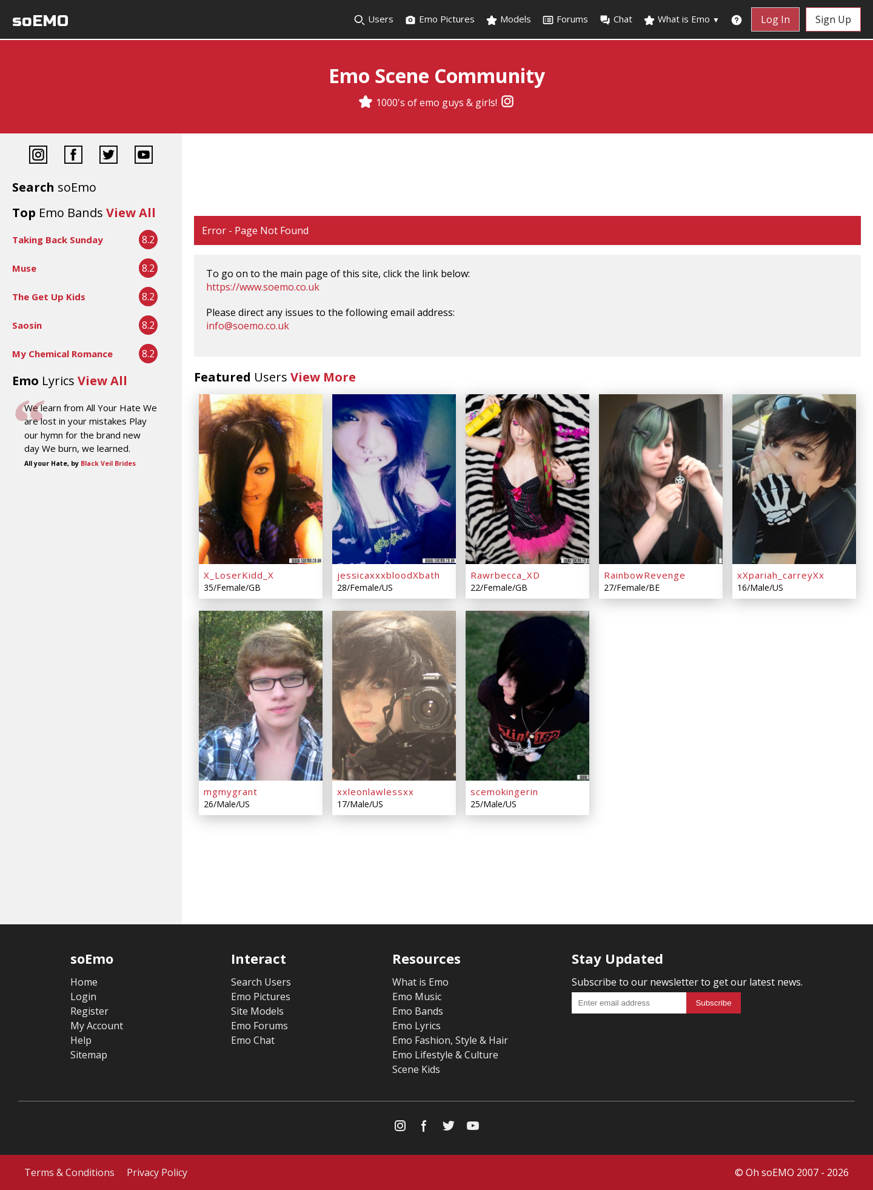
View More (323, 377)
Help (81, 1040)
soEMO (40, 21)
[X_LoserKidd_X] (261, 479)
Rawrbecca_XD (505, 575)
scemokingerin (504, 791)
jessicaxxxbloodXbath (388, 575)
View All (131, 212)
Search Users (261, 982)
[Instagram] (507, 102)
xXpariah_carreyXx (780, 575)
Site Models (257, 1011)
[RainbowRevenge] (661, 479)
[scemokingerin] (527, 696)
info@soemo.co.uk (247, 325)
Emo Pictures (439, 19)
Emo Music (416, 996)
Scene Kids (416, 1069)
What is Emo (681, 19)
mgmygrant (231, 791)
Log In (775, 19)
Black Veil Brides (108, 463)
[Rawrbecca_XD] (527, 479)
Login (83, 996)
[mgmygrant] (261, 696)
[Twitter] (108, 156)
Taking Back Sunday (57, 240)
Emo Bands (417, 1011)
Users (373, 19)
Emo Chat (253, 1040)
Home (84, 982)
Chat (615, 19)
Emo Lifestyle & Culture (445, 1054)
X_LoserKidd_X (239, 575)
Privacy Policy (157, 1172)
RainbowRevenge (645, 575)
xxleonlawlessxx (375, 791)
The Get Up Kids (48, 297)
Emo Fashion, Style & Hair (450, 1040)
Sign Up (833, 19)
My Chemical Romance (62, 354)
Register (89, 1011)
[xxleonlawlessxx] (394, 696)
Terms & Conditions (69, 1172)
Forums (565, 19)
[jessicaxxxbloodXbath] (394, 479)
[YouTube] (144, 156)
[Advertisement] (527, 176)
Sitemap (88, 1054)
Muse (24, 268)
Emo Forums (259, 1025)
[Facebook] (73, 156)
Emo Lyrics (416, 1025)
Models (508, 19)
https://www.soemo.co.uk (262, 287)
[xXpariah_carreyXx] (794, 479)
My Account (96, 1025)
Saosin (27, 325)
